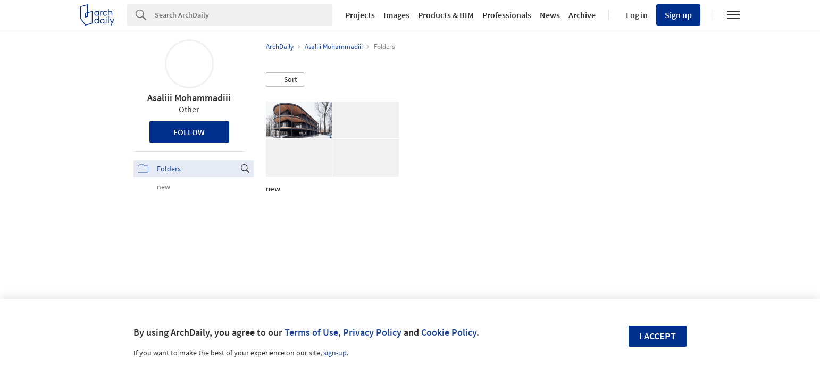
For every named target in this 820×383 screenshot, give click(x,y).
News (550, 15)
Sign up (678, 15)
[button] (285, 79)
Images (396, 15)
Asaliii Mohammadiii (189, 97)
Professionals (506, 15)
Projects (360, 15)
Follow (189, 132)
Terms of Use (311, 332)
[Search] (243, 15)
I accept (657, 336)
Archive (582, 15)
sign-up (335, 352)
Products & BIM (446, 15)
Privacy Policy (372, 332)
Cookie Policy (448, 332)
